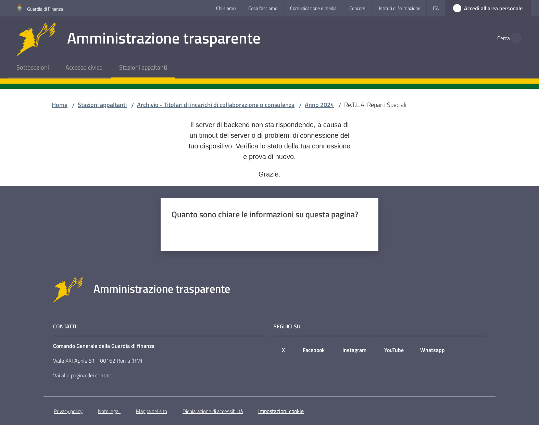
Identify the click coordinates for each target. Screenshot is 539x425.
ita (436, 8)
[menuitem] (32, 68)
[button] (514, 38)
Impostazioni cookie (281, 411)
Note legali (109, 411)
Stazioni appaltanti (102, 104)
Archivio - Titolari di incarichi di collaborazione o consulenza (215, 104)
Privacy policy (68, 411)
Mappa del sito (151, 411)
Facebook (314, 350)
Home (59, 104)
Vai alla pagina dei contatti (83, 375)
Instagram (354, 350)
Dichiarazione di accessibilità (213, 411)
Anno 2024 (319, 104)
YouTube (394, 350)
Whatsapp (432, 350)
